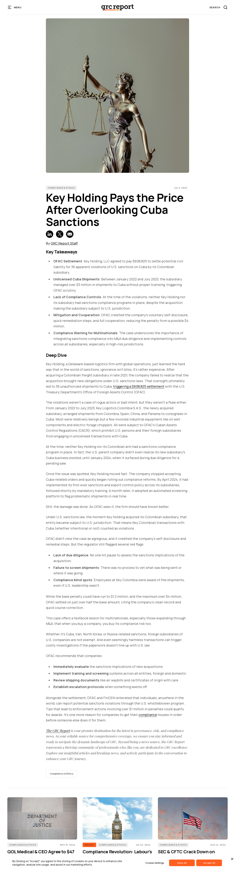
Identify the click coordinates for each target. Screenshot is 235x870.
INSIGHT (89, 844)
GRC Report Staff (64, 243)
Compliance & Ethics (61, 187)
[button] (14, 7)
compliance (148, 714)
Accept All (209, 862)
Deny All (182, 862)
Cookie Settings (154, 862)
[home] (117, 7)
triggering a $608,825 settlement (138, 386)
